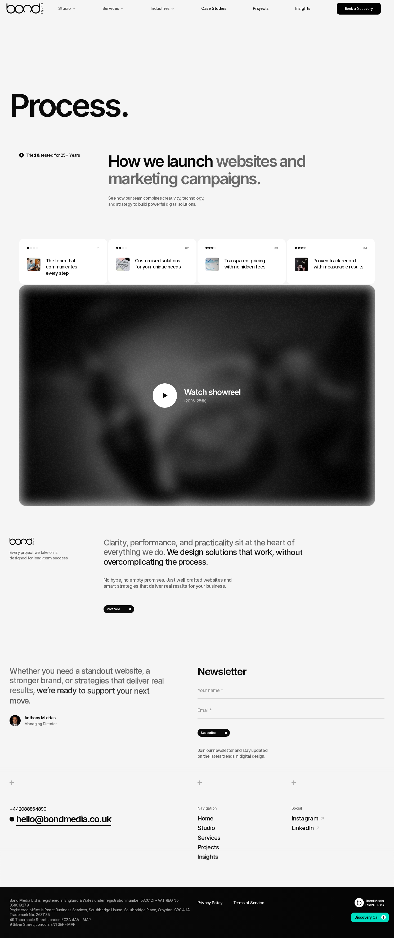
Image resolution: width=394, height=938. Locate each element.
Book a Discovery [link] (359, 8)
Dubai (380, 904)
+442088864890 (28, 809)
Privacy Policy (210, 902)
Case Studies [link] (213, 8)
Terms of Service (248, 902)
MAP (87, 919)
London (370, 904)
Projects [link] (260, 8)
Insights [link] (302, 8)
